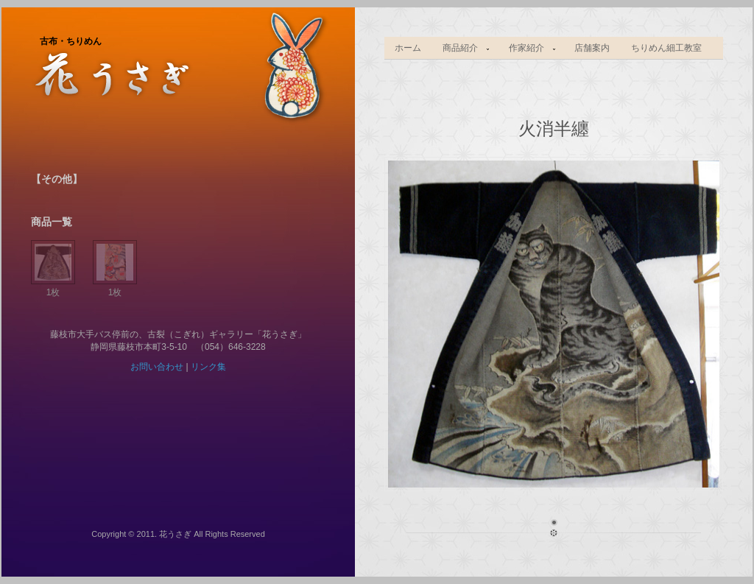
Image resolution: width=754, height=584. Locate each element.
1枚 (53, 287)
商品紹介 (461, 48)
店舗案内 (592, 48)
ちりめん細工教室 (666, 48)
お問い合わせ (156, 367)
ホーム (408, 48)
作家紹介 (527, 48)
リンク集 (208, 367)
